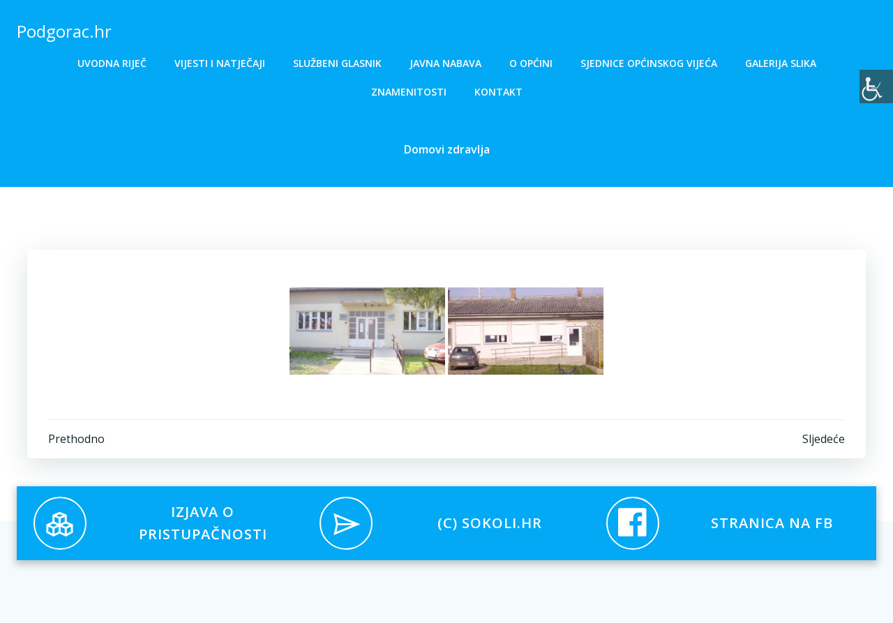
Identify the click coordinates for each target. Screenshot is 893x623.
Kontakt (498, 91)
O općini (531, 63)
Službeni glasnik (337, 63)
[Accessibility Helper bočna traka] (876, 86)
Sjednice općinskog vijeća (648, 63)
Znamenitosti (408, 91)
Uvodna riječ (112, 63)
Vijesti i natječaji (219, 63)
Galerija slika (780, 63)
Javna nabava (445, 63)
